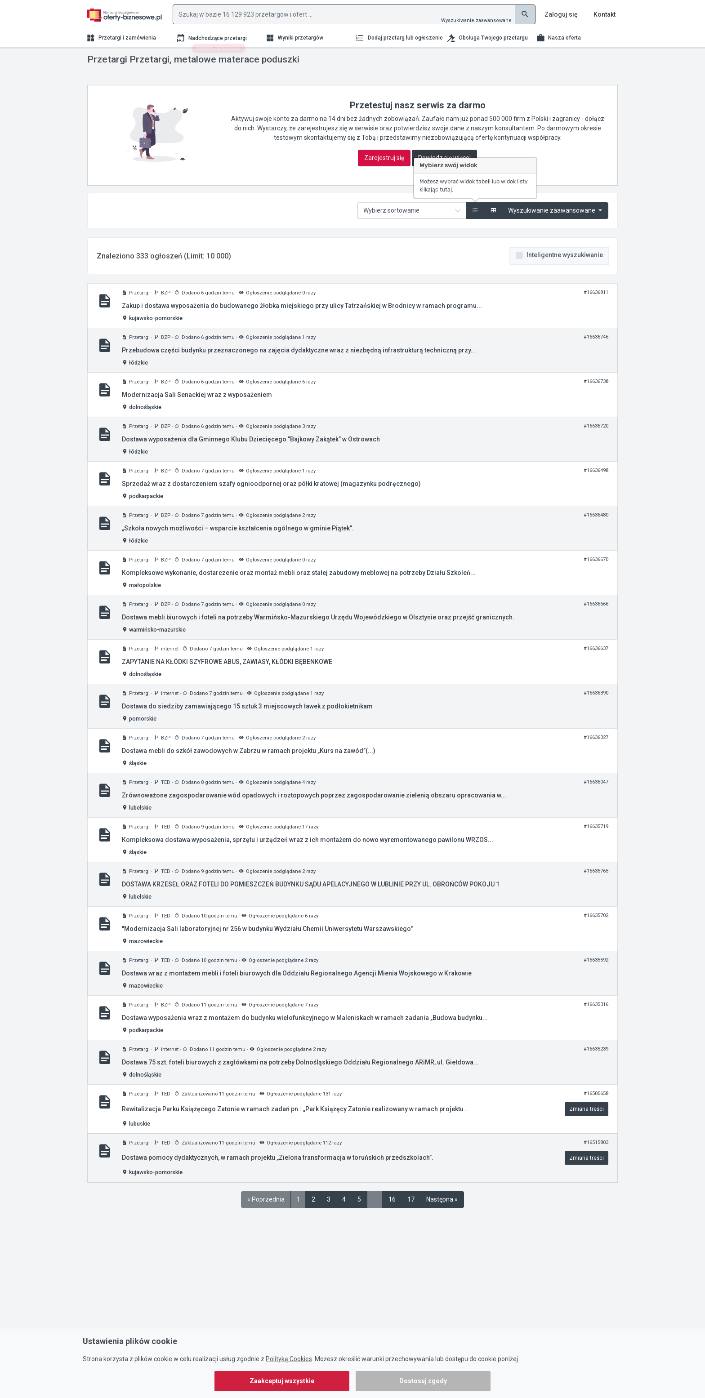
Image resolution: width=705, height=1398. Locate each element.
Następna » (442, 1217)
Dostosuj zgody (423, 1381)
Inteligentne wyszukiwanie (565, 272)
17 (411, 1217)
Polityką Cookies (289, 1358)
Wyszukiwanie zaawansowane (476, 20)
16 (392, 1217)
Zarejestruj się (384, 175)
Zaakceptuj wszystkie (282, 1381)
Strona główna (105, 62)
